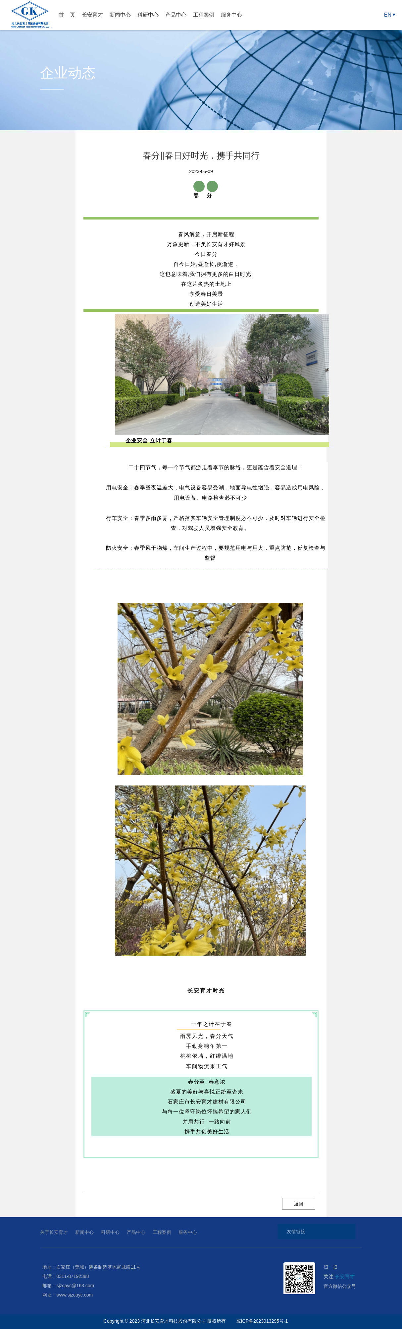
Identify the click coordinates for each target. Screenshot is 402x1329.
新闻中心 (120, 15)
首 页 (67, 15)
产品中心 (175, 15)
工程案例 (203, 15)
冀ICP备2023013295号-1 (262, 1321)
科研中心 (148, 15)
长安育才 (92, 15)
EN (387, 15)
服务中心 (231, 15)
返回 (298, 1203)
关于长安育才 (54, 1232)
